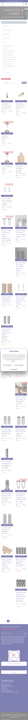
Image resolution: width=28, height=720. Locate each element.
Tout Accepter (19, 365)
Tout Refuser (8, 365)
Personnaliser (13, 369)
